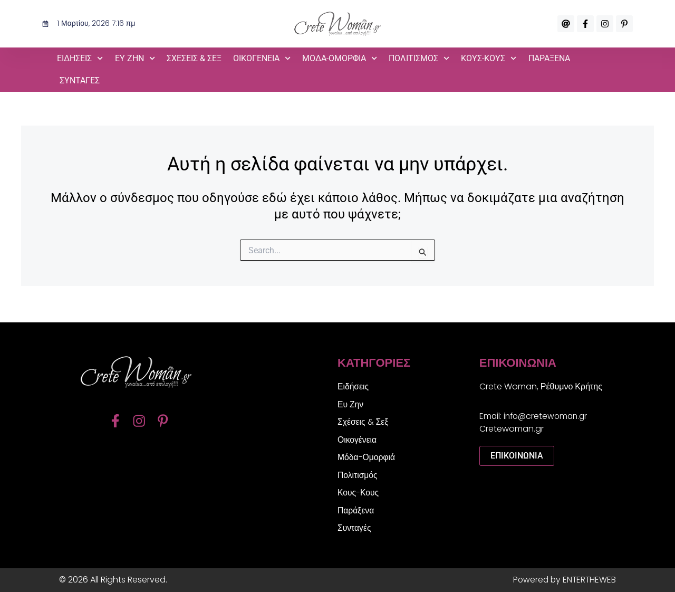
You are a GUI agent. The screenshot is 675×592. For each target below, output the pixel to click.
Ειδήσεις (80, 58)
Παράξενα (549, 58)
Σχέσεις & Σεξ (194, 58)
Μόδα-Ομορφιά (339, 58)
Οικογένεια (262, 58)
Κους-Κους (488, 58)
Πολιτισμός (419, 58)
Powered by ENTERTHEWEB (563, 580)
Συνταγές (80, 80)
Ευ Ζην (135, 58)
